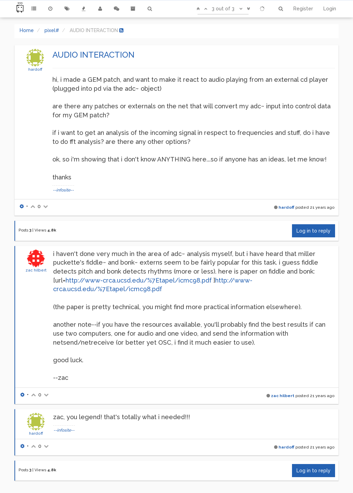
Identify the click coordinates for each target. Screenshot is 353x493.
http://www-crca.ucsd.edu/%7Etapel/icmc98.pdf (138, 280)
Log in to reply (313, 231)
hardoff (35, 69)
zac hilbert (36, 270)
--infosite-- (63, 190)
